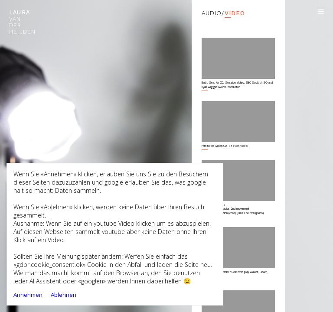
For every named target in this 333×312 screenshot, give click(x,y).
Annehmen (27, 295)
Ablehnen (63, 295)
